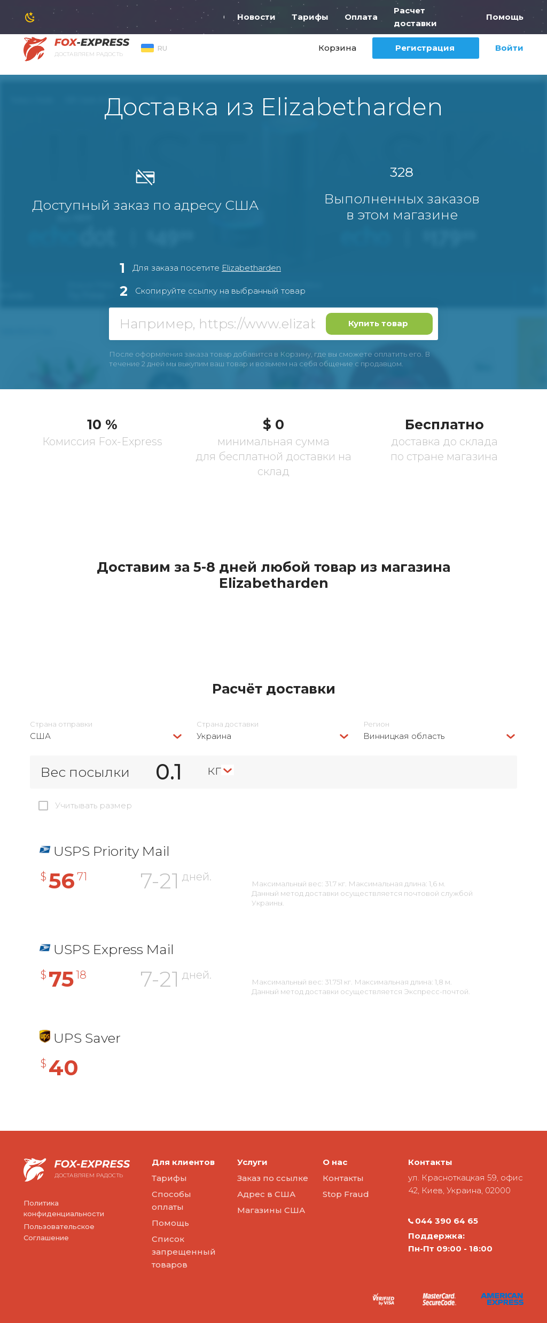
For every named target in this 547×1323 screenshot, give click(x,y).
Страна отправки (61, 724)
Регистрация (425, 48)
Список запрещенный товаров (184, 1252)
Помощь (504, 17)
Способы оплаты (171, 1200)
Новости (256, 17)
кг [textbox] (214, 770)
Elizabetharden (251, 268)
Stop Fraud (346, 1194)
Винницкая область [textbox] (403, 736)
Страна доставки (228, 724)
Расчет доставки (415, 16)
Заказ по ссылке (272, 1178)
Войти (509, 48)
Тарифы (310, 17)
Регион (376, 724)
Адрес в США (266, 1194)
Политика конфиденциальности (64, 1208)
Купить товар (378, 323)
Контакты (343, 1178)
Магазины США (271, 1210)
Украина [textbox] (214, 736)
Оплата (361, 17)
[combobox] (107, 736)
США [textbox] (40, 736)
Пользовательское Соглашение (59, 1232)
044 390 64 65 (443, 1221)
